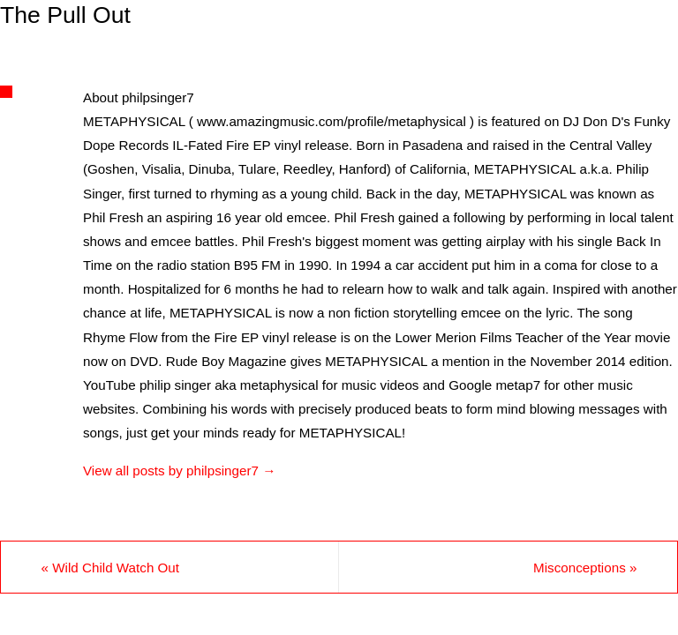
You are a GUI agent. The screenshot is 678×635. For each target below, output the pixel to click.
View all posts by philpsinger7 (179, 470)
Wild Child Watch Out (110, 567)
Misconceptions (585, 567)
